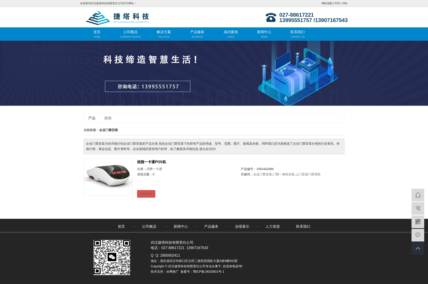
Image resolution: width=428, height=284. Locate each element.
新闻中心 (264, 32)
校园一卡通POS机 (151, 162)
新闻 (107, 118)
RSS (337, 3)
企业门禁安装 (262, 174)
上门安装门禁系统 (308, 174)
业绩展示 (242, 226)
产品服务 (197, 32)
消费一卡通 (154, 169)
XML (345, 3)
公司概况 (130, 32)
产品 (91, 118)
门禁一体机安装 (284, 174)
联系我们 (297, 32)
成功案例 (231, 32)
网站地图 (327, 3)
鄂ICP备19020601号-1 (208, 271)
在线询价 (146, 194)
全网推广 (172, 271)
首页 (97, 32)
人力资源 (272, 226)
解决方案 (164, 32)
